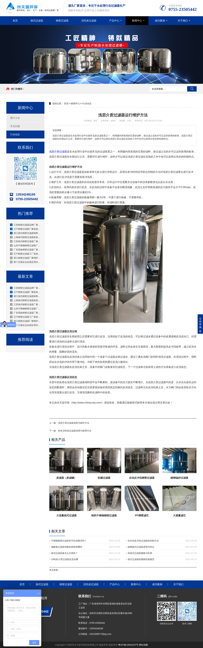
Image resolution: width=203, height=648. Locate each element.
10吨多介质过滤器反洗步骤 (64, 559)
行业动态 (15, 134)
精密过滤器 (62, 20)
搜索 (192, 89)
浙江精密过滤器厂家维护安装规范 (25, 258)
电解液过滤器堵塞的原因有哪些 (66, 547)
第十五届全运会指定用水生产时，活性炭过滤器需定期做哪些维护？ (25, 262)
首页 (15, 20)
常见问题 (15, 126)
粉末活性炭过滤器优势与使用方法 (74, 430)
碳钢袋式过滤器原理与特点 (141, 547)
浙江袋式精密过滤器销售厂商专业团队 (25, 233)
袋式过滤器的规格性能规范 (141, 559)
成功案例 (160, 20)
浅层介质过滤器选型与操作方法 (73, 423)
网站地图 (143, 645)
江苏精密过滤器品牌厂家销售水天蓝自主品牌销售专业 (25, 225)
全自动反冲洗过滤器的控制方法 (143, 540)
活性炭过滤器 (88, 20)
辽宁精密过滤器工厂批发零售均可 (25, 253)
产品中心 (114, 20)
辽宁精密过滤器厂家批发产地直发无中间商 (25, 229)
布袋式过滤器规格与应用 (140, 553)
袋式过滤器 (36, 20)
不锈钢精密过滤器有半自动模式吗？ (69, 540)
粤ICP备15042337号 (128, 645)
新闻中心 (137, 20)
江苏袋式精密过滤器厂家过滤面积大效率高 (25, 241)
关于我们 (183, 20)
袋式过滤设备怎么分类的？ (64, 553)
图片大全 (15, 118)
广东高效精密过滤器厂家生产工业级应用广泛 (25, 249)
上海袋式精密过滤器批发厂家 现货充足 (25, 237)
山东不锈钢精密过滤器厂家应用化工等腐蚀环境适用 (25, 245)
